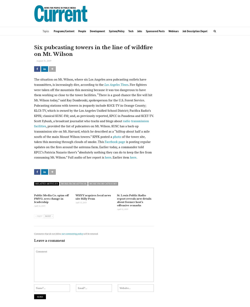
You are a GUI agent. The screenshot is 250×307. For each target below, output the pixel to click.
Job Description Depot (195, 31)
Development (97, 31)
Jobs (139, 31)
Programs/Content (64, 31)
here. (133, 157)
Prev (38, 216)
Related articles (46, 184)
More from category (103, 184)
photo (117, 137)
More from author (73, 184)
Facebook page (115, 142)
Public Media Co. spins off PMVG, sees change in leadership (51, 199)
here (108, 157)
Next (49, 216)
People (82, 31)
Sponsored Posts (155, 31)
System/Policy (116, 31)
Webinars (174, 31)
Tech (130, 31)
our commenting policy (72, 233)
